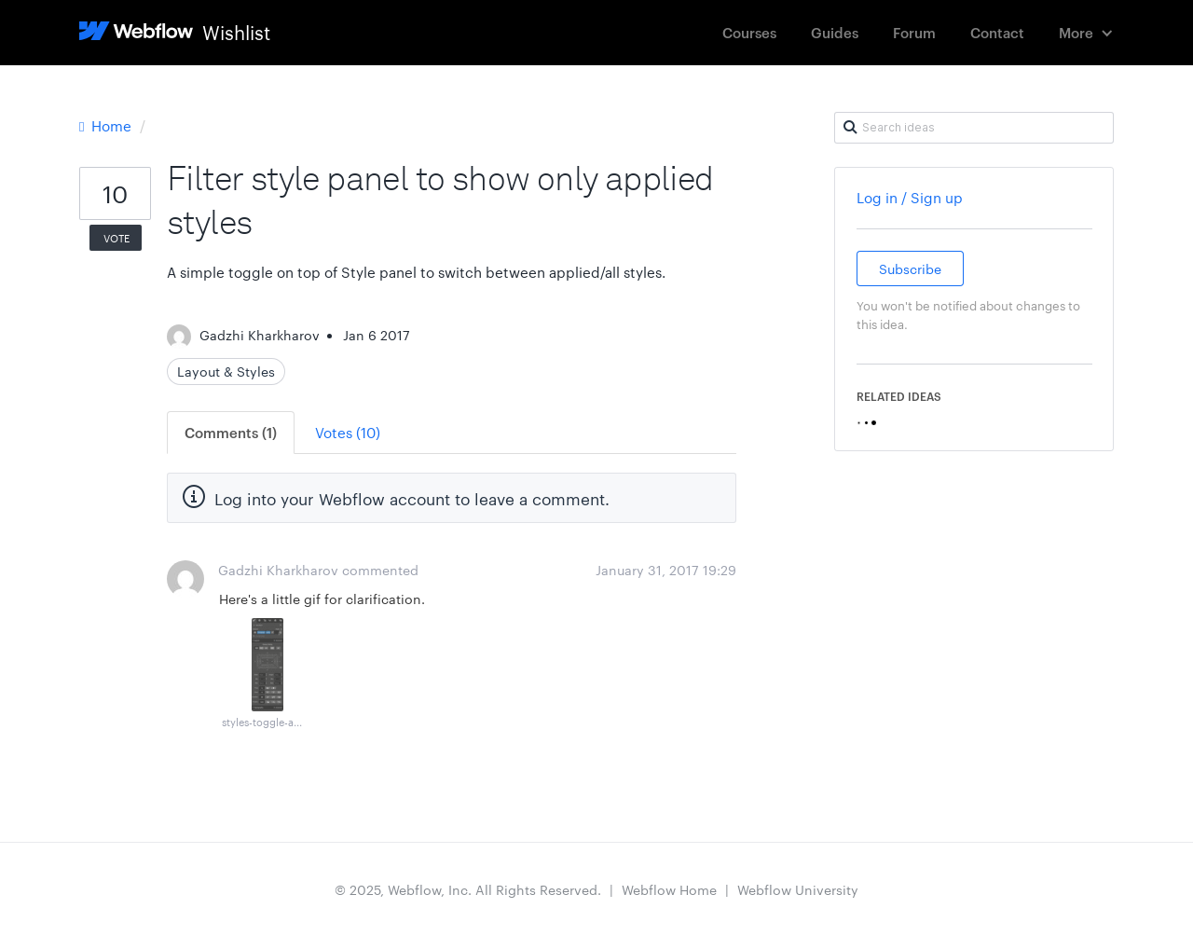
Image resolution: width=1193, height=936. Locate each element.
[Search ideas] (974, 128)
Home (107, 125)
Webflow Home (669, 889)
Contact (997, 32)
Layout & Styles (226, 371)
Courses (749, 32)
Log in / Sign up (910, 197)
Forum (914, 32)
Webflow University (797, 889)
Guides (834, 32)
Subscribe (910, 268)
